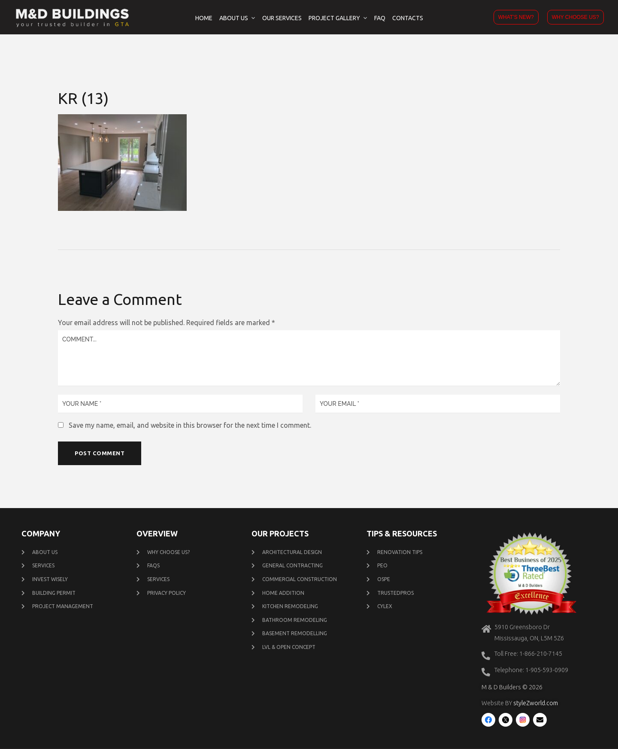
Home (203, 18)
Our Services (282, 18)
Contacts (407, 18)
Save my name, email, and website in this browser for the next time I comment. (190, 425)
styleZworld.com (535, 703)
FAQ (379, 18)
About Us (233, 18)
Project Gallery (334, 18)
